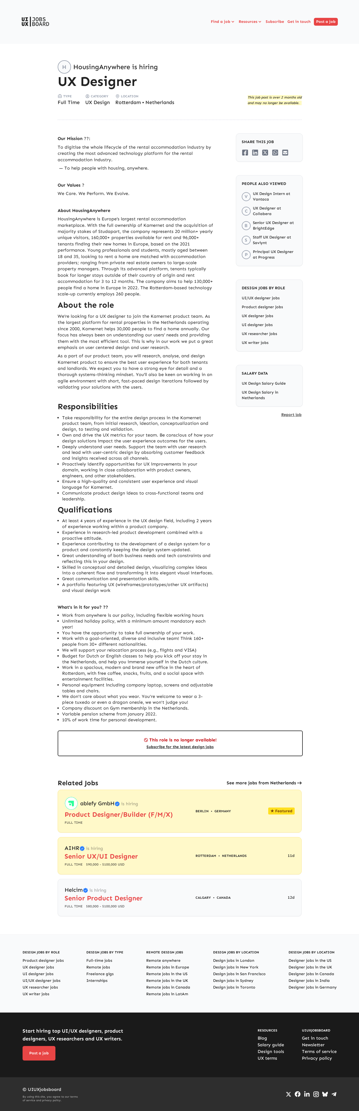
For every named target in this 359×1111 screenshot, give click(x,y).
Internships (97, 980)
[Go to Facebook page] (298, 1094)
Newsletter (313, 1044)
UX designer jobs (257, 316)
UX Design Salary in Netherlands (260, 395)
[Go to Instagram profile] (316, 1094)
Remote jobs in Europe (167, 967)
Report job (291, 414)
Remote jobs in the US (166, 974)
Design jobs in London (233, 960)
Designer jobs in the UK (310, 967)
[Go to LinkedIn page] (307, 1094)
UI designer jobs (257, 324)
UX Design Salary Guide (264, 383)
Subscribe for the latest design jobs (180, 746)
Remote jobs (98, 967)
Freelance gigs (100, 974)
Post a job (326, 21)
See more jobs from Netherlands (261, 782)
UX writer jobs (255, 342)
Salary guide (271, 1044)
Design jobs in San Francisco (239, 974)
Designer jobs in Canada (311, 974)
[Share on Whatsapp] (275, 152)
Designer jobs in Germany (313, 987)
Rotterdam (128, 102)
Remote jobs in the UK (167, 980)
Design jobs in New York (235, 967)
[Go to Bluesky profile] (325, 1094)
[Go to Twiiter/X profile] (288, 1094)
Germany (222, 811)
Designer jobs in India (309, 980)
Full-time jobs (99, 960)
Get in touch (299, 21)
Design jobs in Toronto (234, 987)
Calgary (203, 898)
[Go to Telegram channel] (334, 1094)
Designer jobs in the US (310, 960)
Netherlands (159, 102)
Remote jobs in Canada (168, 987)
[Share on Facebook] (245, 152)
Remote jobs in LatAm (167, 994)
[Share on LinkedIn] (255, 152)
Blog (262, 1038)
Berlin (202, 811)
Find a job (223, 21)
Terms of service (319, 1051)
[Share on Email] (285, 152)
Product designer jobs (262, 307)
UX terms (267, 1058)
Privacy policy (317, 1058)
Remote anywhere (163, 960)
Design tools (271, 1051)
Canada (224, 898)
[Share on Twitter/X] (265, 152)
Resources (250, 21)
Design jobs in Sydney (233, 980)
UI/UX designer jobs (261, 298)
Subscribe (275, 21)
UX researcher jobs (259, 333)
